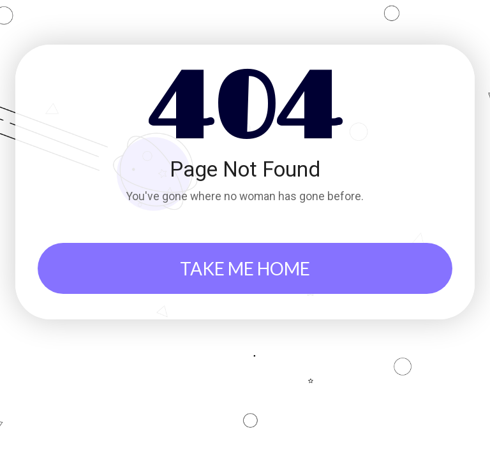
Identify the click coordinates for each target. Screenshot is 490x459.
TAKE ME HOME (245, 268)
